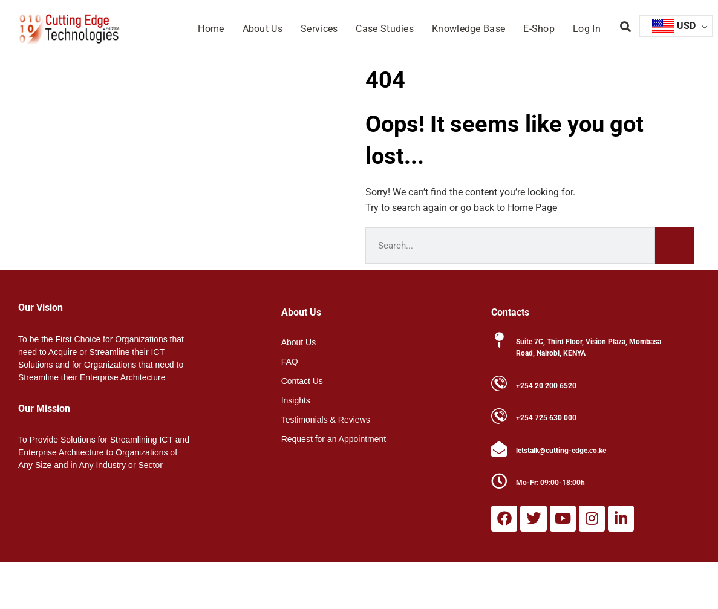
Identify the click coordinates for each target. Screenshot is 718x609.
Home (211, 28)
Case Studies (385, 28)
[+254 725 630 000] (499, 416)
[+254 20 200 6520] (499, 383)
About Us (262, 28)
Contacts (510, 312)
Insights (295, 400)
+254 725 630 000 (546, 418)
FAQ (289, 361)
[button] (625, 27)
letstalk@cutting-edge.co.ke (561, 450)
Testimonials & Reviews (325, 420)
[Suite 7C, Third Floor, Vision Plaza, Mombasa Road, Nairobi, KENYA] (499, 340)
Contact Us (302, 381)
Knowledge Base (468, 28)
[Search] (674, 245)
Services (319, 28)
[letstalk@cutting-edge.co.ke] (499, 449)
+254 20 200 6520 (546, 386)
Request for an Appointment (334, 439)
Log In (587, 28)
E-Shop (539, 28)
